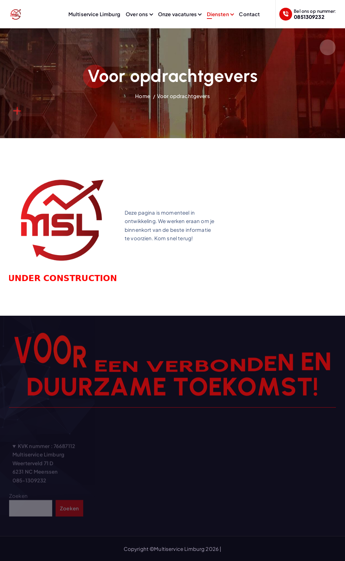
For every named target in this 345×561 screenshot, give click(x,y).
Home (142, 96)
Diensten (218, 14)
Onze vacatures (177, 14)
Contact (249, 14)
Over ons (137, 14)
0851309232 (309, 16)
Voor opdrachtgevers (183, 96)
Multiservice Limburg (94, 14)
